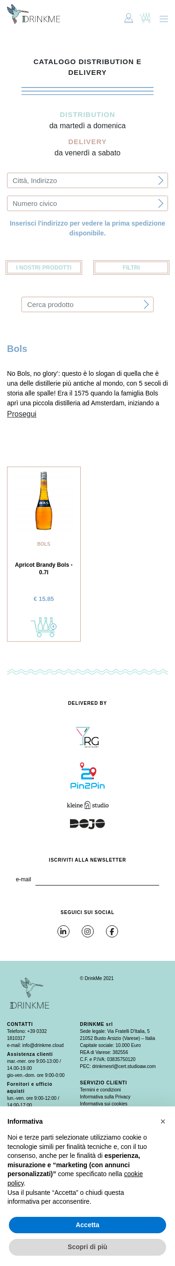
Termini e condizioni (100, 1089)
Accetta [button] (87, 1225)
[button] (162, 1121)
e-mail (23, 879)
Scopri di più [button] (87, 1247)
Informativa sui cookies (103, 1103)
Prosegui (21, 414)
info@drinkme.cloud (43, 1045)
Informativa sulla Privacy (105, 1096)
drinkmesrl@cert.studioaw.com (123, 1066)
